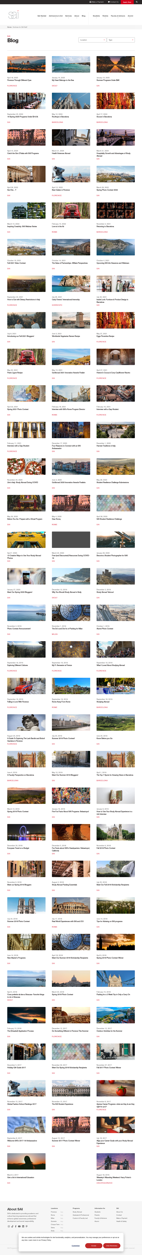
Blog (83, 16)
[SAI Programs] (13, 14)
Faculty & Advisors (101, 1218)
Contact (119, 1215)
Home (9, 27)
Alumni (97, 1221)
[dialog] (71, 1242)
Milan (52, 1218)
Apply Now (127, 2)
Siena (53, 1228)
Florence (54, 1212)
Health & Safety (121, 1221)
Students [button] (96, 16)
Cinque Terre (55, 1224)
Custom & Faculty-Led (80, 1218)
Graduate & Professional (81, 1215)
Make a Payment (121, 1218)
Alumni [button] (130, 16)
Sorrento (54, 1221)
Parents (97, 1215)
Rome (53, 1215)
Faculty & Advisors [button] (118, 16)
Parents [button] (105, 16)
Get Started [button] (41, 16)
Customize (76, 1246)
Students (97, 1212)
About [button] (76, 16)
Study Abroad (77, 1212)
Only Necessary (111, 1246)
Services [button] (68, 16)
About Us (119, 1212)
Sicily (52, 1231)
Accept (93, 1246)
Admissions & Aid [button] (56, 16)
